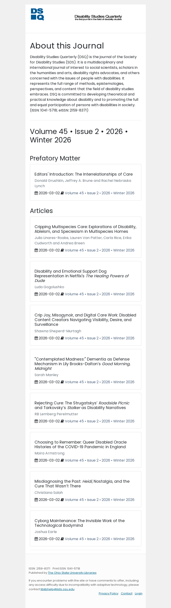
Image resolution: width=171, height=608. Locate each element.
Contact (126, 593)
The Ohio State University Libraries (72, 573)
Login (138, 593)
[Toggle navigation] (35, 25)
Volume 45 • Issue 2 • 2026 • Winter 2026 (99, 193)
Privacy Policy (108, 593)
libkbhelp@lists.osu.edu (57, 589)
